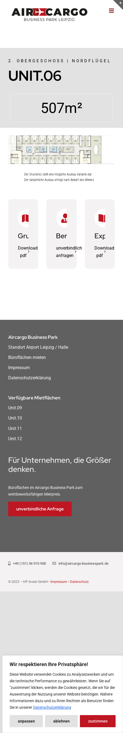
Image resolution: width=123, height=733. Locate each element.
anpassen (26, 721)
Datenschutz (79, 582)
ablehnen (61, 721)
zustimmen (98, 721)
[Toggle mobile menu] (112, 10)
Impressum (59, 582)
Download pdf (28, 251)
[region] (62, 694)
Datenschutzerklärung (52, 707)
